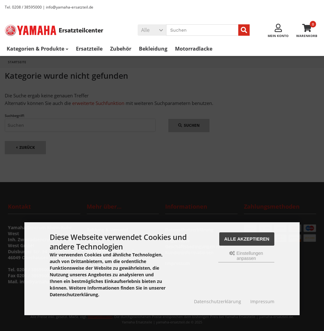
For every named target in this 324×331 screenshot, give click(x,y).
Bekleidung (153, 48)
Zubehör (120, 48)
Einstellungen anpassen (246, 256)
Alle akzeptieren (247, 239)
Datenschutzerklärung (217, 301)
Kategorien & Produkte (37, 48)
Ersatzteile (89, 48)
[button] (152, 30)
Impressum (262, 301)
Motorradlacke (193, 48)
